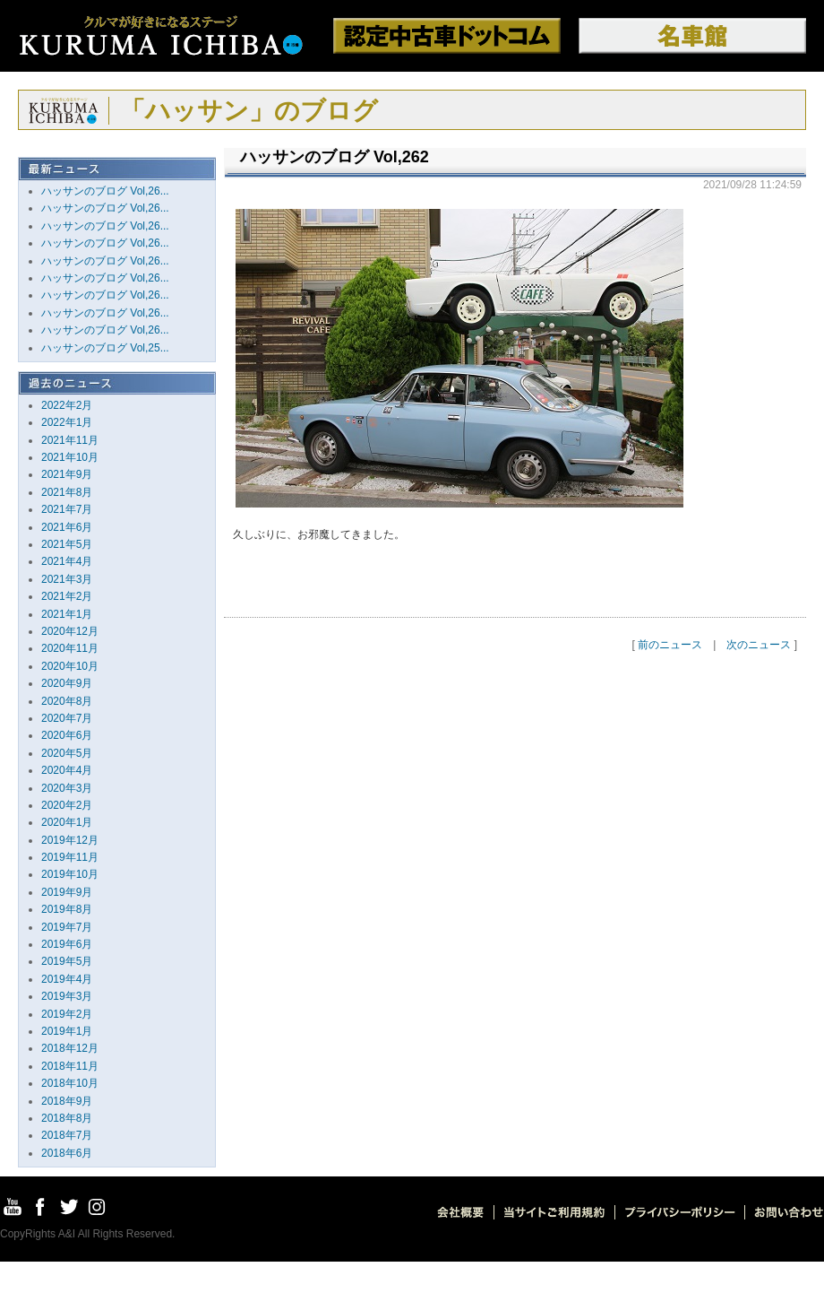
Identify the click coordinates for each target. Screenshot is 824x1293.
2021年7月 (66, 509)
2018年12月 (70, 1048)
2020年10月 (70, 666)
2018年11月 (70, 1066)
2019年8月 (66, 909)
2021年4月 (66, 561)
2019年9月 (66, 892)
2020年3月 (66, 788)
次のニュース (758, 644)
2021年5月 (66, 544)
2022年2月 (66, 405)
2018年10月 (70, 1083)
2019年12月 (70, 840)
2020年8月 (66, 701)
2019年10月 (70, 874)
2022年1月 (66, 422)
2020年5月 (66, 753)
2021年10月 (70, 457)
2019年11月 (70, 857)
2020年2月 (66, 805)
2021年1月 (66, 614)
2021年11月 (70, 440)
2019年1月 (66, 1031)
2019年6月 (66, 944)
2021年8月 (66, 492)
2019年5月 (66, 961)
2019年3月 (66, 996)
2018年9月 (66, 1101)
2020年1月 (66, 822)
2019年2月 (66, 1014)
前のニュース (670, 644)
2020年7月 (66, 718)
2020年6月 (66, 735)
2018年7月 (66, 1135)
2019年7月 (66, 927)
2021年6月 (66, 527)
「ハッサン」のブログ (249, 111)
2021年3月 (66, 579)
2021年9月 (66, 474)
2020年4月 (66, 770)
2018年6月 (66, 1153)
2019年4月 (66, 979)
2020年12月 (70, 631)
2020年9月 (66, 683)
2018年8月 (66, 1118)
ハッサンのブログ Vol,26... (105, 191)
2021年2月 (66, 596)
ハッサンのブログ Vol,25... (105, 348)
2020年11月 (70, 648)
